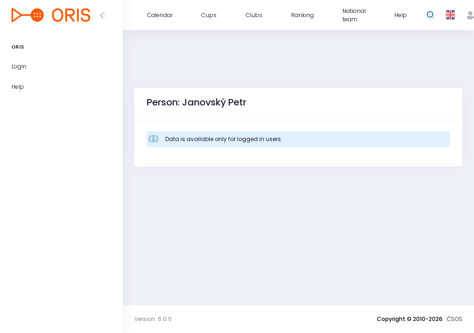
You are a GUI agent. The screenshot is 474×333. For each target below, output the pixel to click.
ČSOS (454, 319)
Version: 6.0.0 (153, 319)
